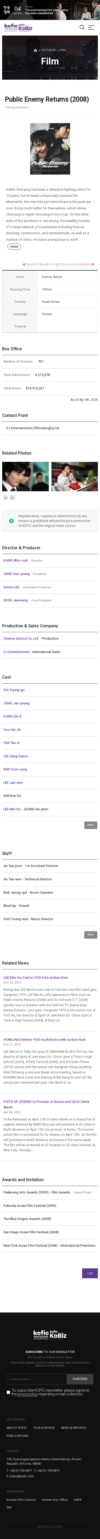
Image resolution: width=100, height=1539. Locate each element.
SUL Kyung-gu (14, 690)
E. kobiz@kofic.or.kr (20, 1476)
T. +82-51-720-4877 (19, 1470)
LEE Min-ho (12, 809)
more (14, 246)
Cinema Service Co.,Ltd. (21, 638)
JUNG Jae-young (16, 703)
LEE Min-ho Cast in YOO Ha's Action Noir (35, 978)
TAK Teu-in (11, 743)
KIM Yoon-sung (15, 769)
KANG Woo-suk (15, 560)
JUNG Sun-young (16, 574)
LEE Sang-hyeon (15, 756)
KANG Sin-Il (12, 716)
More (90, 825)
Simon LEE (11, 587)
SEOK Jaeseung (16, 600)
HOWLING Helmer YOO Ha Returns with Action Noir (44, 1040)
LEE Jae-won (13, 783)
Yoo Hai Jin (12, 730)
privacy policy (27, 1394)
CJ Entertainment (16, 652)
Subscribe (80, 1379)
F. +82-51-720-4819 (46, 1470)
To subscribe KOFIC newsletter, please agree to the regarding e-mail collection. (50, 1392)
